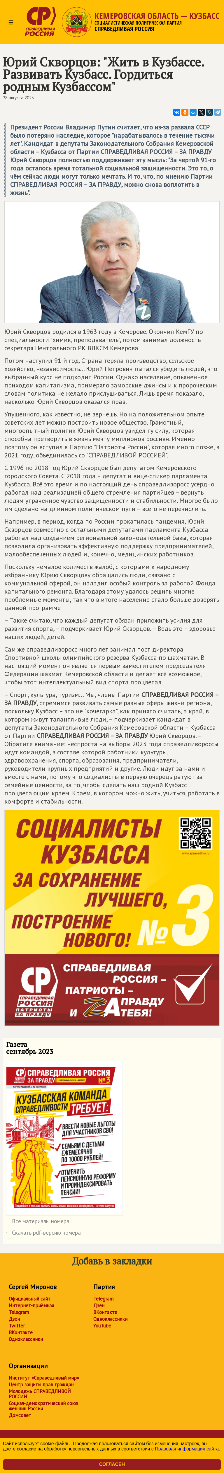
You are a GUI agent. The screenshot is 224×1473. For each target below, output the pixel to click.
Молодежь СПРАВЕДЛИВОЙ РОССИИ (40, 1394)
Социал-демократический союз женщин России (43, 1406)
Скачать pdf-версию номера (43, 1234)
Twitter (17, 1325)
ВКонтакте (21, 1332)
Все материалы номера (37, 1222)
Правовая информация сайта (187, 1448)
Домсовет (20, 1415)
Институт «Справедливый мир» (44, 1377)
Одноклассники (26, 1339)
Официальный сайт (29, 1298)
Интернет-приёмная (31, 1305)
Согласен (112, 1464)
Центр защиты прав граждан (41, 1384)
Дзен (14, 1319)
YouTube (102, 1325)
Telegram (19, 1312)
